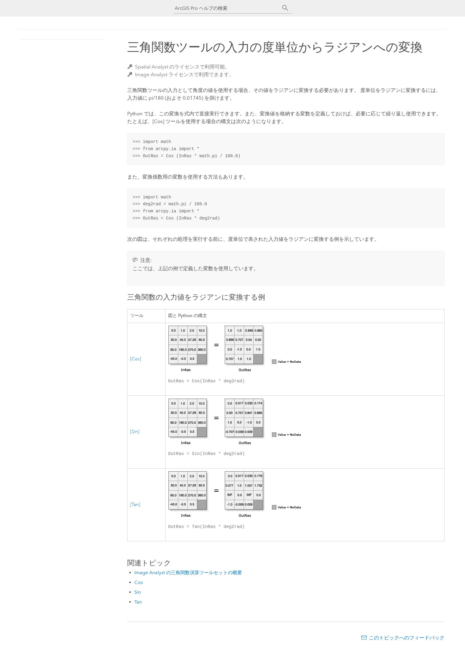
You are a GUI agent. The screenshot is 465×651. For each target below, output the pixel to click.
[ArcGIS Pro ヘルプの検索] (226, 8)
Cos (138, 584)
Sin (137, 594)
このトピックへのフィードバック (407, 639)
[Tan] (135, 506)
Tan (138, 604)
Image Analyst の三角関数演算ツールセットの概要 (188, 574)
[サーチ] (285, 8)
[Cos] (135, 359)
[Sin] (134, 432)
